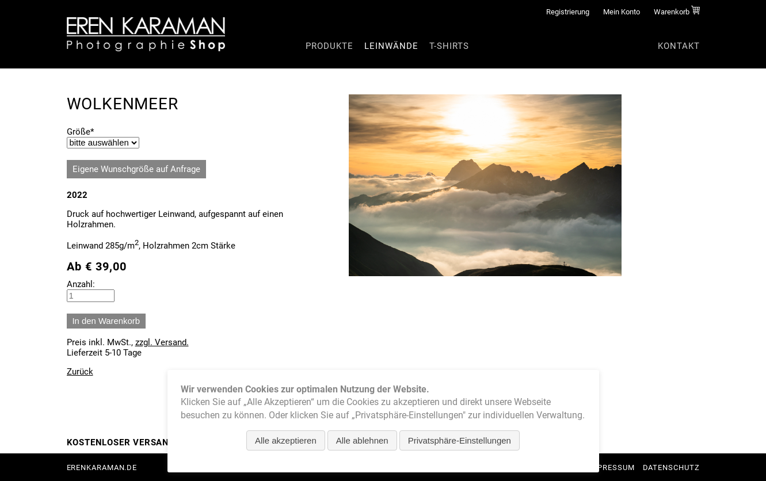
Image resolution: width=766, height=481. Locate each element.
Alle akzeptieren (286, 440)
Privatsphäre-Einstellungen (459, 440)
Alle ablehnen (362, 440)
